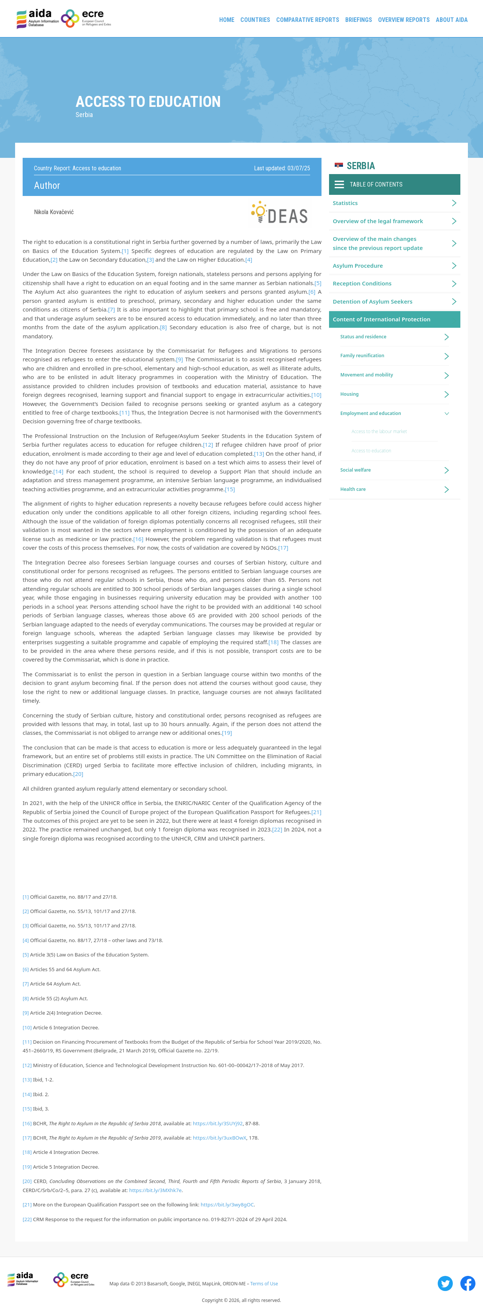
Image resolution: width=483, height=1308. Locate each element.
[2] (54, 259)
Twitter (445, 1283)
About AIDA (452, 19)
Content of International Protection (382, 319)
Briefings (358, 19)
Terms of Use (264, 1283)
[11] (124, 412)
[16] (138, 539)
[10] (316, 394)
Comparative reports (307, 19)
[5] (318, 283)
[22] (277, 829)
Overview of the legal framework (378, 221)
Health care (353, 489)
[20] (78, 773)
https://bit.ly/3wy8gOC (227, 1204)
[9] (179, 359)
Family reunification (362, 355)
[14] (58, 471)
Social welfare (355, 470)
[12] (208, 444)
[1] (125, 251)
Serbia (361, 165)
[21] (316, 812)
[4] (248, 259)
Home (226, 19)
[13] (259, 453)
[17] (283, 547)
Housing (349, 394)
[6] (312, 291)
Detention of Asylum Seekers (372, 301)
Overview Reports (404, 19)
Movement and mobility (366, 375)
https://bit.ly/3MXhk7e (155, 1190)
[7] (111, 309)
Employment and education (370, 413)
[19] (227, 732)
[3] (150, 259)
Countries (255, 19)
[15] (230, 489)
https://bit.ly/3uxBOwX (219, 1137)
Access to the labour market (379, 431)
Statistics (345, 203)
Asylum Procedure (358, 265)
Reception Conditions (362, 283)
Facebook (467, 1283)
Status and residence (363, 336)
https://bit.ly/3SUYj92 (218, 1123)
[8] (163, 327)
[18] (273, 642)
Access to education (371, 450)
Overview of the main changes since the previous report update (378, 243)
